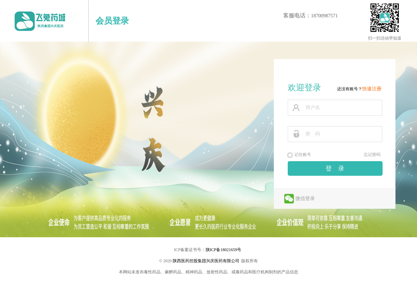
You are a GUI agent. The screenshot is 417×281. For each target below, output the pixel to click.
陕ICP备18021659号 (224, 249)
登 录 (335, 168)
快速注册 (372, 88)
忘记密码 (372, 154)
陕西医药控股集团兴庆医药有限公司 (206, 260)
